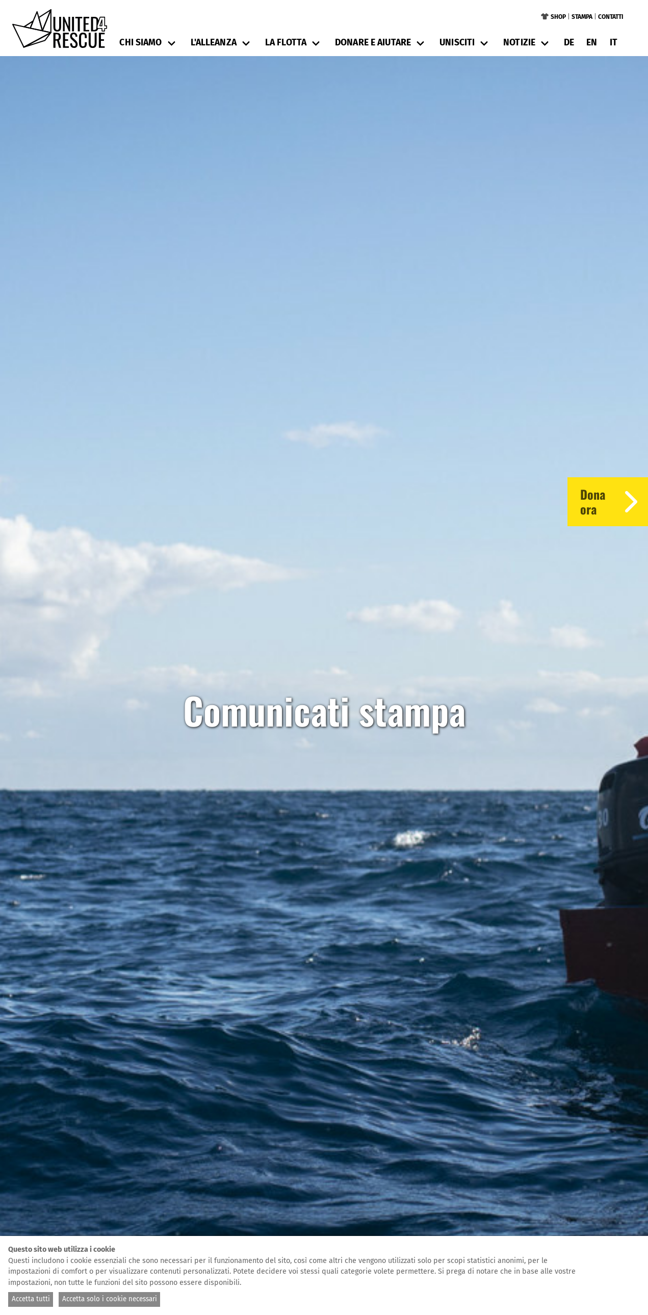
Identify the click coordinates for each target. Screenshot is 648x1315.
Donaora (614, 501)
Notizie (519, 42)
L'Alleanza (214, 42)
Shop (558, 16)
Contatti (611, 16)
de (569, 42)
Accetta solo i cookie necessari (109, 1299)
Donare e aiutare (373, 42)
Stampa (582, 16)
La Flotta (285, 42)
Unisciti (457, 42)
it (613, 42)
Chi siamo (140, 42)
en (591, 42)
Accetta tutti (31, 1299)
